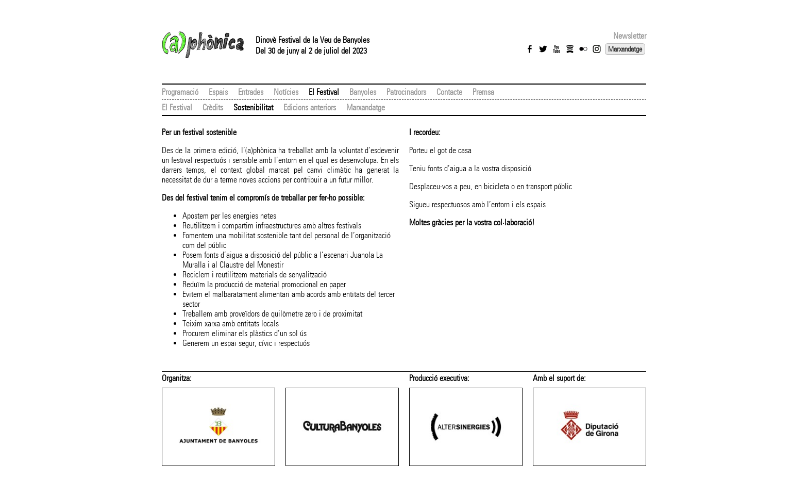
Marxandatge (625, 49)
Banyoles (362, 92)
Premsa (483, 92)
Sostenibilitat (253, 107)
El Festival (324, 92)
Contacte (449, 92)
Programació (180, 92)
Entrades (250, 92)
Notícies (286, 92)
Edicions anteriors (309, 107)
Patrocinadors (406, 92)
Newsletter (629, 36)
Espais (218, 92)
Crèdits (213, 107)
